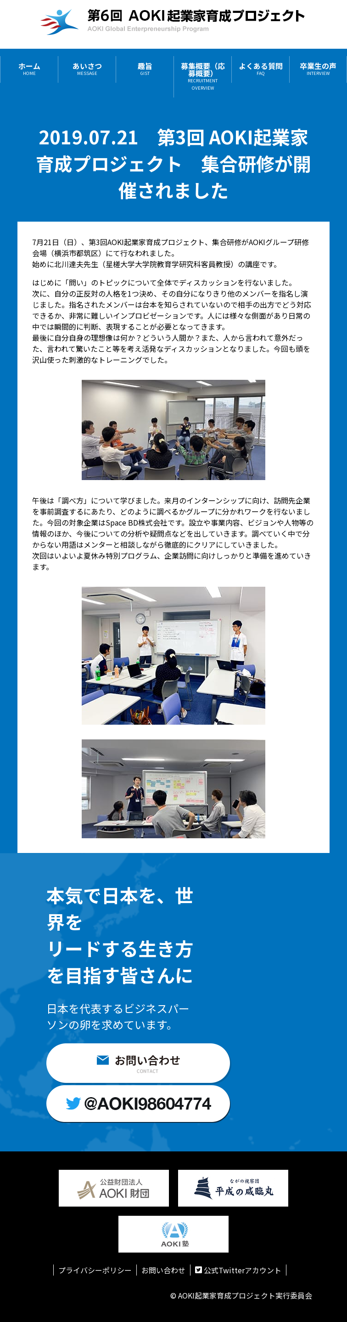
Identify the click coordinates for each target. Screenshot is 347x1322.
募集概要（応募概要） (203, 76)
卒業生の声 (318, 69)
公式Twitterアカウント (238, 1270)
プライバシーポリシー (95, 1270)
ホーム (29, 69)
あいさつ (87, 69)
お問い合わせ (163, 1270)
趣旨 (145, 69)
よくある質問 (261, 69)
